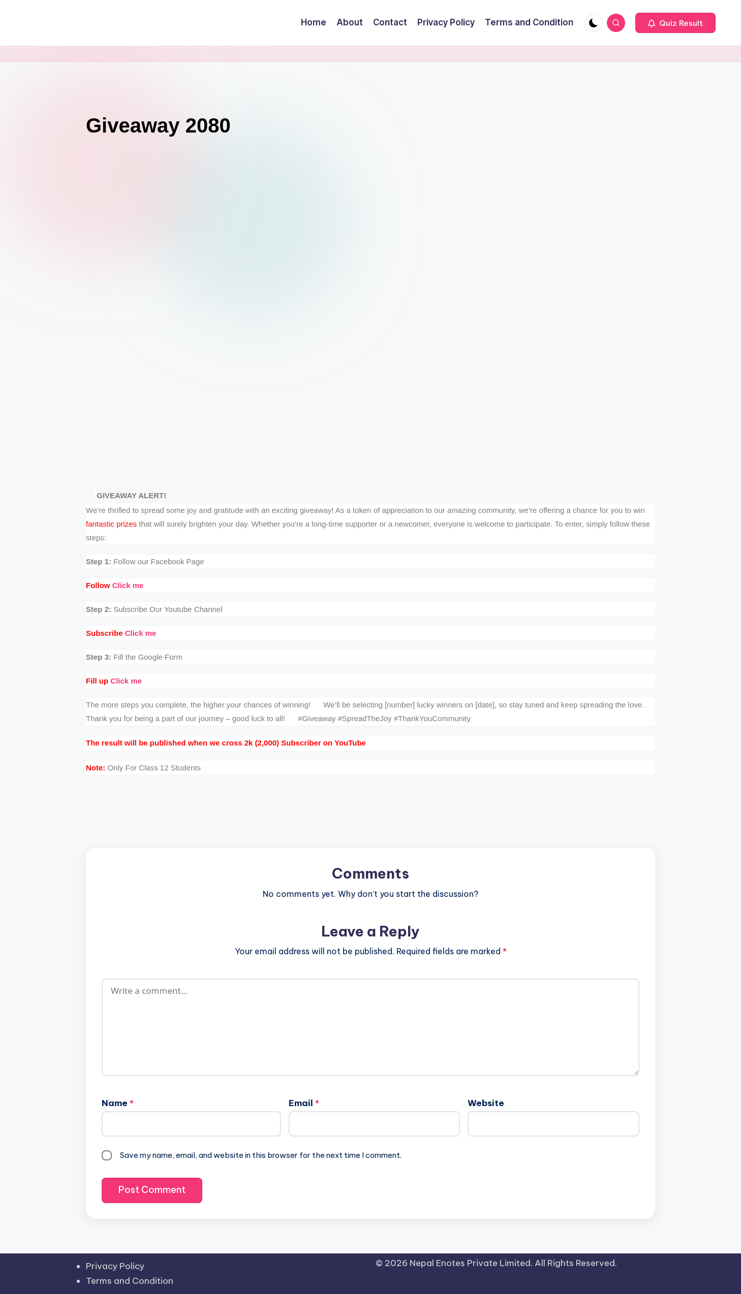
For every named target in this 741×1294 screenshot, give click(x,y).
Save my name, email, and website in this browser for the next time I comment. (261, 1155)
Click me (114, 585)
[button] (675, 23)
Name (118, 1103)
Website (486, 1103)
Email (304, 1103)
